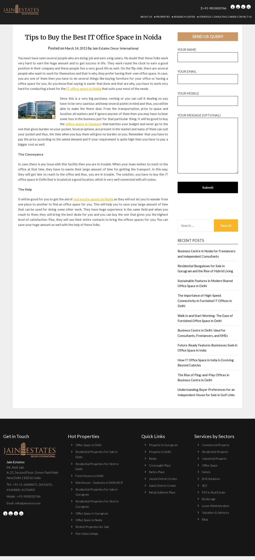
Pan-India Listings (88, 537)
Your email (208, 75)
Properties (163, 16)
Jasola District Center (164, 478)
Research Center (184, 16)
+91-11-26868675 (26, 484)
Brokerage (209, 498)
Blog (205, 518)
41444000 (14, 489)
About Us (146, 16)
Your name (208, 53)
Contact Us (244, 16)
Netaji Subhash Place (163, 491)
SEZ (205, 485)
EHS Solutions (211, 478)
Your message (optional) (208, 143)
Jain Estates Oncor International (116, 48)
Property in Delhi (160, 452)
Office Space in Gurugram (93, 517)
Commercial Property (217, 445)
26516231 (48, 484)
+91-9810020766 (203, 8)
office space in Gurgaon (84, 124)
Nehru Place (157, 472)
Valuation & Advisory (216, 511)
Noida (153, 458)
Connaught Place (161, 465)
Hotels (206, 472)
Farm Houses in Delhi (90, 475)
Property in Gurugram (164, 445)
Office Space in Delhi (90, 445)
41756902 (30, 489)
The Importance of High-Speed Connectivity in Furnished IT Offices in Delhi (205, 300)
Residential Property (216, 452)
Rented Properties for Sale (95, 531)
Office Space (210, 465)
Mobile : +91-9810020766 (25, 496)
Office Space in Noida (90, 524)
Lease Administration (217, 505)
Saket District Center (164, 485)
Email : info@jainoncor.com (25, 503)
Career (232, 16)
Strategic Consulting (213, 16)
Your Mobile (208, 97)
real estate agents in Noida (93, 199)
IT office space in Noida (83, 89)
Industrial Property (215, 458)
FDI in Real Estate (214, 491)
